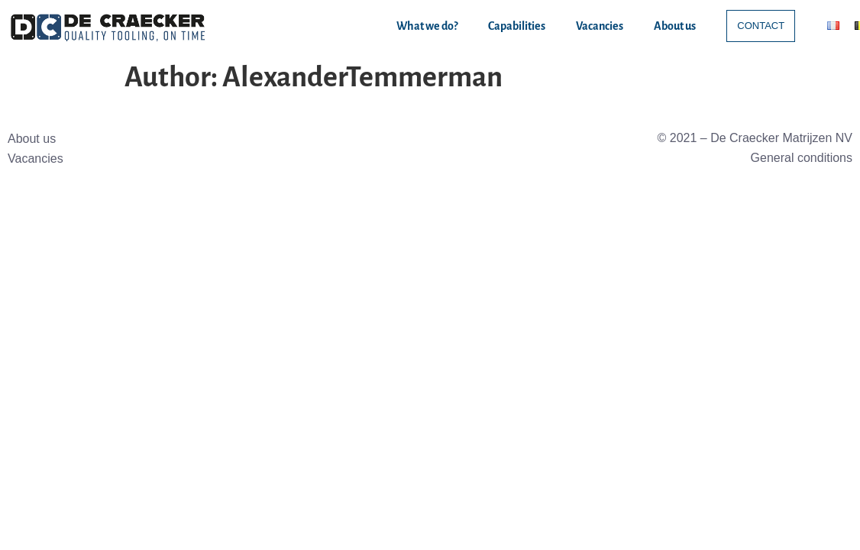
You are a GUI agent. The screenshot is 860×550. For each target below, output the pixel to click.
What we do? (426, 26)
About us (675, 26)
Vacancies (599, 26)
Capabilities (516, 26)
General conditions (801, 157)
